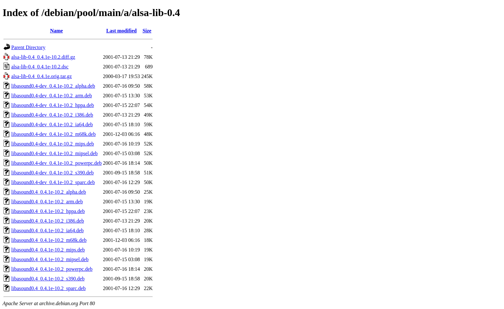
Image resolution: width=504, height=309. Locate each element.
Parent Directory (28, 47)
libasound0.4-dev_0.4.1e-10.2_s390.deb (52, 172)
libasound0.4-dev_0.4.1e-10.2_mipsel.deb (54, 153)
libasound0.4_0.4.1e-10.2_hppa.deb (48, 211)
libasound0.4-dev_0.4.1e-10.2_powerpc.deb (56, 163)
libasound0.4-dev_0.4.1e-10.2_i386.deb (52, 115)
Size (146, 30)
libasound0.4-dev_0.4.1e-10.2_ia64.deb (52, 124)
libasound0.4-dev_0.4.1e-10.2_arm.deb (51, 95)
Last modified (121, 30)
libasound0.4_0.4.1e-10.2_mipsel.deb (49, 259)
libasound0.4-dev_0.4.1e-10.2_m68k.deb (53, 134)
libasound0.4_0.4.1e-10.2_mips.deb (48, 249)
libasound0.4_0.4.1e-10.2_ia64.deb (47, 230)
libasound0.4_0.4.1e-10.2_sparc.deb (48, 288)
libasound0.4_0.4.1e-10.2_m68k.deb (48, 240)
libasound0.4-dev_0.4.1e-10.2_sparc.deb (53, 182)
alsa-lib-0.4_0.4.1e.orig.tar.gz (41, 76)
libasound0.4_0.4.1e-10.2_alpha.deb (48, 192)
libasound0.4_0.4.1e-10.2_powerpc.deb (52, 269)
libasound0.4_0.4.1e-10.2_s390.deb (48, 278)
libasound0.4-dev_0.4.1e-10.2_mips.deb (52, 143)
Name (56, 30)
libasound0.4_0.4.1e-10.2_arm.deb (47, 201)
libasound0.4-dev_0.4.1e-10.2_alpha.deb (53, 86)
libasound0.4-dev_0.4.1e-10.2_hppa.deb (52, 105)
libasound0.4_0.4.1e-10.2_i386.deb (47, 221)
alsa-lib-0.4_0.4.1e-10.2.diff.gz (43, 57)
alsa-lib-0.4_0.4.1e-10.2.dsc (39, 66)
